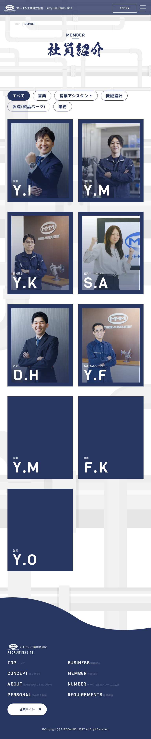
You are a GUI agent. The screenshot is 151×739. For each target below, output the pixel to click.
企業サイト (30, 709)
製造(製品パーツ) (29, 106)
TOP (17, 24)
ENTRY (124, 8)
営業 (42, 95)
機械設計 (114, 95)
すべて (19, 95)
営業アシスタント (76, 95)
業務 (62, 106)
